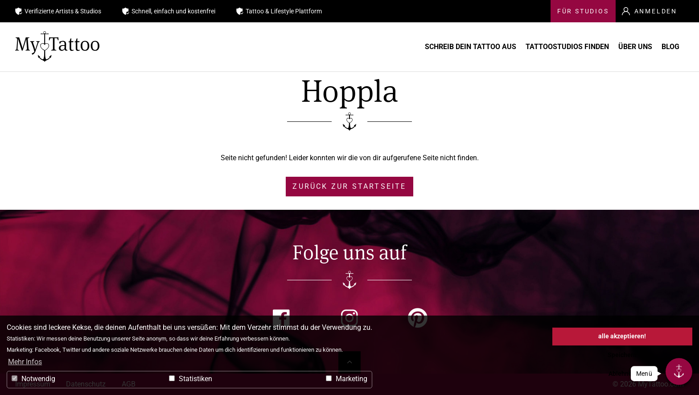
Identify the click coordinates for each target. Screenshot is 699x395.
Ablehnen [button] (622, 374)
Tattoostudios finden (530, 46)
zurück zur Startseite (349, 186)
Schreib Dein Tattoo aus (416, 46)
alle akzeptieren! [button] (622, 336)
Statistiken (190, 378)
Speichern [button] (622, 355)
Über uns (616, 46)
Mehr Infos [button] (25, 362)
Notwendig (33, 378)
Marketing (346, 378)
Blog (668, 46)
